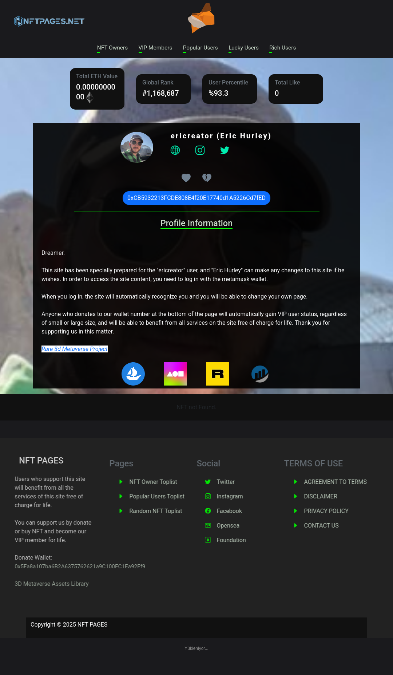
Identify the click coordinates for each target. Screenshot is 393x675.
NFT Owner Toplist (173, 482)
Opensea (248, 526)
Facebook (249, 511)
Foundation (251, 540)
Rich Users (287, 47)
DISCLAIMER (340, 497)
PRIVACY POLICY (346, 511)
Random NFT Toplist (176, 511)
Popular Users (200, 47)
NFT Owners (108, 47)
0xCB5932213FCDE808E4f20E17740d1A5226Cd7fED (196, 198)
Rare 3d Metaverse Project (74, 349)
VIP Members (153, 47)
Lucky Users (246, 47)
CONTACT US (341, 526)
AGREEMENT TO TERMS (355, 482)
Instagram (250, 497)
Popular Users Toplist (177, 497)
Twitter (246, 482)
